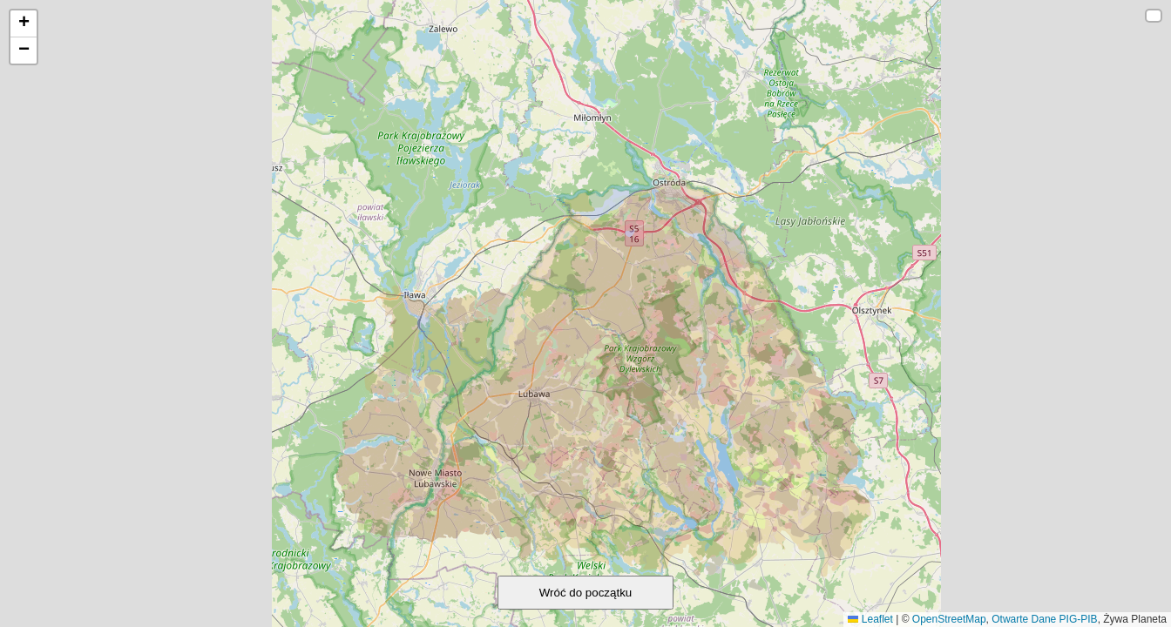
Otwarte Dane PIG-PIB (1044, 619)
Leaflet (870, 619)
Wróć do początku (585, 592)
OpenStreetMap (949, 619)
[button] (23, 23)
